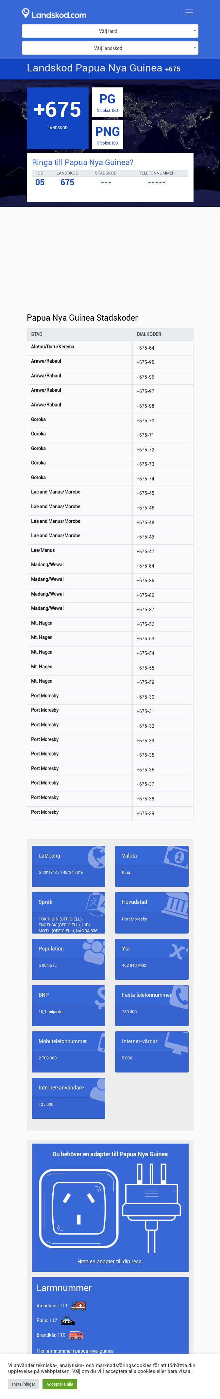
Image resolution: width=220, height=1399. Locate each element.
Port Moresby (134, 919)
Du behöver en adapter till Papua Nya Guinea (110, 1154)
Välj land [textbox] (108, 31)
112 (47, 1320)
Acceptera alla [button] (59, 1384)
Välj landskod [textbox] (108, 48)
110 (51, 1335)
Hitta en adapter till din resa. (110, 1261)
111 (52, 1305)
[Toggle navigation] (189, 12)
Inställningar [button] (23, 1384)
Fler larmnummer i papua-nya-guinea (75, 1351)
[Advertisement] (110, 265)
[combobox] (110, 31)
